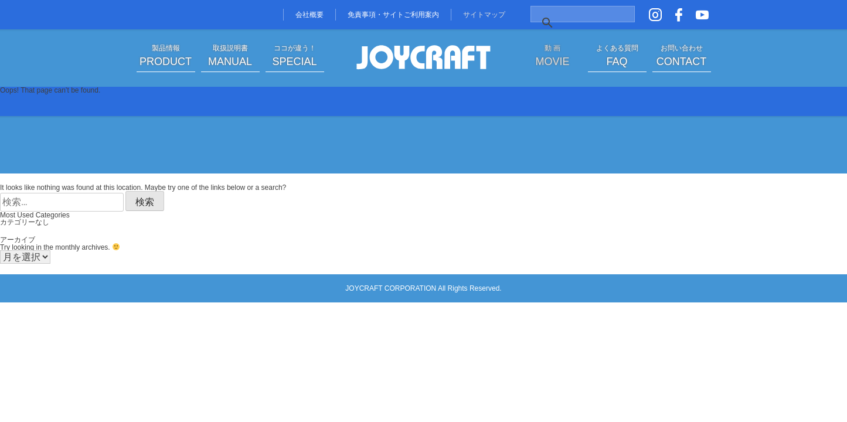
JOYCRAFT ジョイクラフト (424, 58)
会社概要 (309, 14)
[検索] (570, 23)
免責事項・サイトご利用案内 (393, 14)
